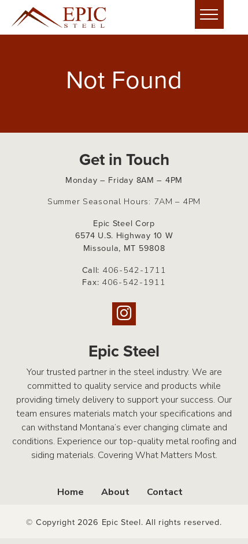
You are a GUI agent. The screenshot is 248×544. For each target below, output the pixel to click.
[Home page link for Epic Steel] (66, 17)
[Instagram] (124, 313)
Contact (165, 492)
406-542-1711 (134, 270)
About (115, 492)
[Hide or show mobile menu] (209, 14)
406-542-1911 (134, 282)
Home (70, 492)
